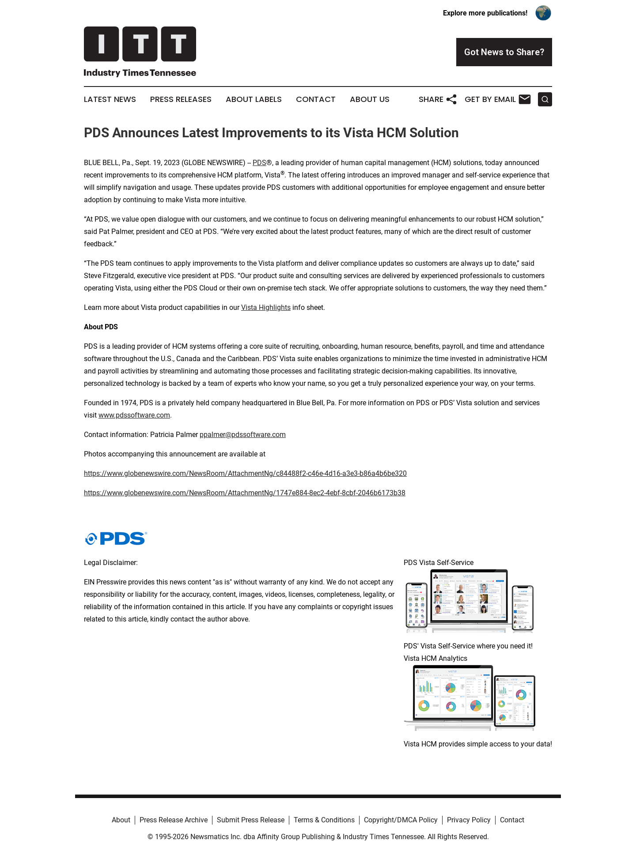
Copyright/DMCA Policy (401, 820)
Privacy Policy (469, 820)
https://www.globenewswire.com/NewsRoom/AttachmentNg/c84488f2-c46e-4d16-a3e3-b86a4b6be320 (245, 473)
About (121, 820)
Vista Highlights (266, 307)
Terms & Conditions (324, 820)
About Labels (254, 99)
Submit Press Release (250, 820)
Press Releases (181, 99)
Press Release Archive (174, 820)
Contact (316, 99)
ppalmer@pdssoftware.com (243, 434)
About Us (370, 99)
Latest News (110, 99)
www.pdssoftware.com (134, 415)
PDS (259, 162)
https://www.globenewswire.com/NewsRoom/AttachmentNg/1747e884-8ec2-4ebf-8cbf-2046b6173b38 (244, 493)
